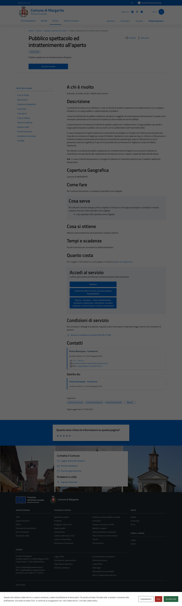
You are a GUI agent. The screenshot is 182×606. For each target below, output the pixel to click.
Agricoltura (111, 21)
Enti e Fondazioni (22, 532)
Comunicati (135, 520)
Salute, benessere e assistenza (104, 532)
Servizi (55, 20)
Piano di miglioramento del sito (104, 575)
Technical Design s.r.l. (32, 599)
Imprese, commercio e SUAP (103, 524)
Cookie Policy (97, 564)
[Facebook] (136, 11)
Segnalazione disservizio (63, 564)
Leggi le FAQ (59, 556)
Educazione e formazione (63, 543)
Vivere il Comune (71, 20)
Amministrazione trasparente (103, 556)
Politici (18, 524)
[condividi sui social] (130, 38)
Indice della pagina (33, 88)
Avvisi (133, 524)
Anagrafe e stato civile (62, 524)
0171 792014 (76, 360)
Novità (44, 20)
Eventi (133, 543)
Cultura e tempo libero (62, 539)
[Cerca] (161, 12)
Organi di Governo (23, 520)
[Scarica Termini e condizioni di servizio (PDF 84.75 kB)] (89, 335)
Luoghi (133, 540)
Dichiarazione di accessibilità (103, 571)
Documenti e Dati (22, 535)
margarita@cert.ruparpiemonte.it (32, 570)
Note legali (96, 567)
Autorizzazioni (59, 532)
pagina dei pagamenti (123, 261)
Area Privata (20, 584)
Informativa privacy (99, 560)
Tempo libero (125, 21)
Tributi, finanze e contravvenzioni (105, 535)
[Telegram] (131, 11)
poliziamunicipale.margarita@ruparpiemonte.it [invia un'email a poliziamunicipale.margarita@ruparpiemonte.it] (88, 363)
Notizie (133, 517)
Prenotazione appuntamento (65, 560)
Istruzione (139, 21)
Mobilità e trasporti (99, 528)
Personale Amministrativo (26, 528)
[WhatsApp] (140, 11)
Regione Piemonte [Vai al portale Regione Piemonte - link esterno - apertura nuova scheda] (24, 3)
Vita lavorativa (98, 543)
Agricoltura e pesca (61, 517)
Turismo (95, 539)
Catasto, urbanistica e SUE (64, 535)
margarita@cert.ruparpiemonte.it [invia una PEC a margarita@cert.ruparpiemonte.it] (89, 366)
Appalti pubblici (60, 528)
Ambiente (58, 520)
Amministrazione (28, 20)
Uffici (18, 517)
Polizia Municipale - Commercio (83, 381)
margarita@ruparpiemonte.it (32, 567)
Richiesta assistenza (62, 567)
